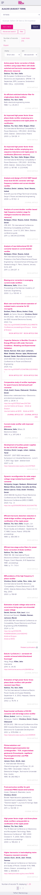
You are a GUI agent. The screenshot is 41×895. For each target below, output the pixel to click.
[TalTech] (21, 2)
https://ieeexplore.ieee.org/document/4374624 (19, 466)
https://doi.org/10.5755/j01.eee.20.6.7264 (17, 403)
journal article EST (15, 415)
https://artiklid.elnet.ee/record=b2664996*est (19, 669)
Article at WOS (28, 411)
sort (23, 51)
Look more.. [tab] (25, 39)
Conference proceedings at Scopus (17, 327)
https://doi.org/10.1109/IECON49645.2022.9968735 (20, 325)
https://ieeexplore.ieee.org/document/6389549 (19, 735)
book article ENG (31, 333)
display (6, 51)
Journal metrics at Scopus (13, 406)
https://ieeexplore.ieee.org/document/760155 (19, 874)
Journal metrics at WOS (12, 411)
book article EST (16, 333)
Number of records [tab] (11, 39)
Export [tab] (6, 45)
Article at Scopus (10, 636)
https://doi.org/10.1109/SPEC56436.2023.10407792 (20, 505)
